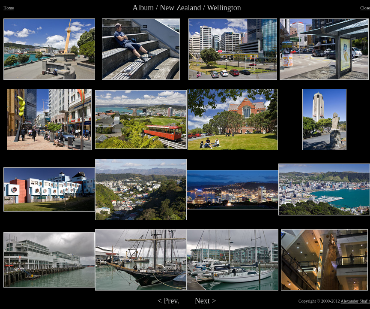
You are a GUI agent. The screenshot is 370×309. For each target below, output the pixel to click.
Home (8, 8)
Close (365, 8)
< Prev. (168, 301)
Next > (205, 301)
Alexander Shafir (355, 301)
